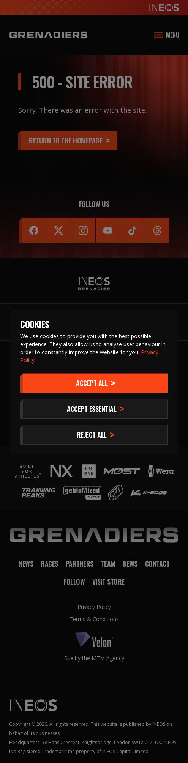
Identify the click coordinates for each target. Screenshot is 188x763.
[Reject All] (94, 435)
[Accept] (94, 383)
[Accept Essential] (94, 409)
